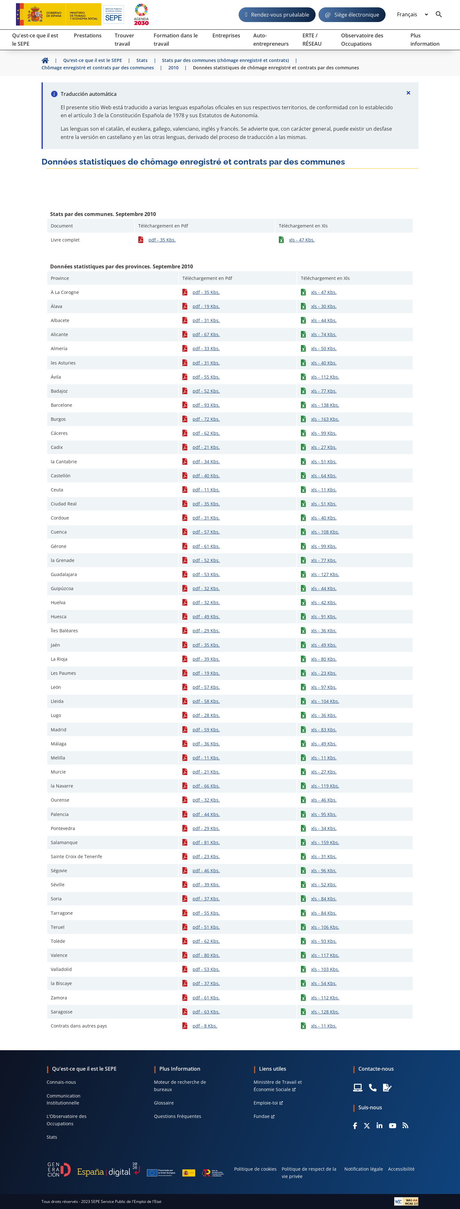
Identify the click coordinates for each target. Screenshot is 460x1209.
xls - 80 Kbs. (324, 659)
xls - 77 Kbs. (324, 391)
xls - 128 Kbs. (325, 1012)
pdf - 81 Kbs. (206, 842)
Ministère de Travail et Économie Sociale (278, 1085)
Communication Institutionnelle (63, 1099)
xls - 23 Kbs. (324, 673)
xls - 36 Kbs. (324, 631)
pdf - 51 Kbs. (206, 927)
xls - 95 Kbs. (324, 814)
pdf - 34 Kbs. (206, 461)
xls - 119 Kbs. (325, 786)
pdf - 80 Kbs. (206, 955)
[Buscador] (439, 15)
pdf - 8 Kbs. (205, 1026)
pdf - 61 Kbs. (206, 546)
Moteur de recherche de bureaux (180, 1085)
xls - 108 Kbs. (325, 532)
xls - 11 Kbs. (324, 490)
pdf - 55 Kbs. (206, 377)
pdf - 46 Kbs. (206, 870)
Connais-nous (61, 1082)
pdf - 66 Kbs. (206, 786)
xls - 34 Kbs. (324, 828)
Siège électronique (356, 14)
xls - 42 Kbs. (324, 602)
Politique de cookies (255, 1169)
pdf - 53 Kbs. (206, 574)
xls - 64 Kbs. (324, 476)
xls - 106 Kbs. (325, 927)
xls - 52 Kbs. (324, 885)
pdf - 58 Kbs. (206, 701)
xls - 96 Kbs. (324, 870)
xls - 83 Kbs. (324, 730)
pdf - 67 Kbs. (206, 334)
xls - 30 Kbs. (324, 306)
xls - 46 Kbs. (324, 800)
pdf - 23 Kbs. (206, 856)
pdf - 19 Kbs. (206, 306)
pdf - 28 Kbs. (206, 715)
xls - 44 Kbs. (324, 320)
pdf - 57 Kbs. (206, 532)
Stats (52, 1137)
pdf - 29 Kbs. (206, 631)
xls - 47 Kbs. (302, 240)
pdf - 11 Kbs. (206, 490)
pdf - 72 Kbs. (206, 419)
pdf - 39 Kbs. (206, 659)
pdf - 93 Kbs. (206, 405)
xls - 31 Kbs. (324, 856)
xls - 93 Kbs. (324, 941)
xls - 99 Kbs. (324, 433)
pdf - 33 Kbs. (206, 348)
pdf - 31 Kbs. (206, 320)
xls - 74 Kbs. (324, 334)
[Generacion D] (136, 1170)
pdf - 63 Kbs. (206, 1012)
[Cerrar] (408, 92)
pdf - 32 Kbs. (206, 588)
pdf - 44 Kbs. (206, 814)
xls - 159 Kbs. (325, 842)
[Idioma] (412, 15)
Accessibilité (401, 1169)
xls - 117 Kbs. (325, 955)
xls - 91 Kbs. (324, 616)
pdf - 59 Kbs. (206, 730)
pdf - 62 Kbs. (206, 433)
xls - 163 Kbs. (325, 419)
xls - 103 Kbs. (325, 969)
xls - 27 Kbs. (324, 447)
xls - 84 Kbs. (324, 899)
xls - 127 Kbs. (325, 574)
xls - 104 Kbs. (325, 701)
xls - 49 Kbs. (324, 645)
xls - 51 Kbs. (324, 461)
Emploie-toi (266, 1103)
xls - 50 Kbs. (324, 348)
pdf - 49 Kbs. (206, 616)
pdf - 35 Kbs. (162, 240)
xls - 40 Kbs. (324, 363)
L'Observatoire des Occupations (67, 1119)
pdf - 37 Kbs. (206, 899)
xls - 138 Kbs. (325, 405)
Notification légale (363, 1169)
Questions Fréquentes (177, 1116)
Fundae (262, 1116)
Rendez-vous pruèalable (280, 14)
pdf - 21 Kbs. (206, 447)
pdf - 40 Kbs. (206, 476)
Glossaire (164, 1103)
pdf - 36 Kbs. (206, 744)
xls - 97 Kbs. (324, 687)
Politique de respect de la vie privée (309, 1172)
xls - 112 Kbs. (325, 377)
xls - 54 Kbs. (324, 983)
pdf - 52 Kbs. (206, 391)
